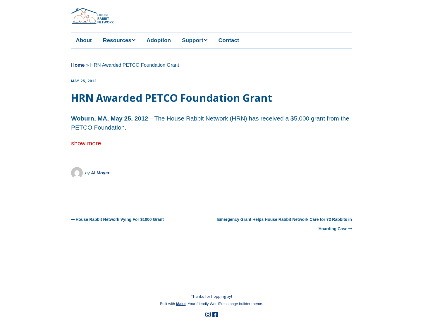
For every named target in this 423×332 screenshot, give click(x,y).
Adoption (159, 40)
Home (78, 65)
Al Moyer (100, 172)
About (84, 40)
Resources (117, 40)
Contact (229, 40)
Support (192, 40)
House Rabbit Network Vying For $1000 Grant (120, 219)
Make (181, 304)
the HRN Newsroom (95, 188)
